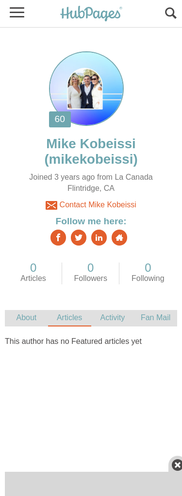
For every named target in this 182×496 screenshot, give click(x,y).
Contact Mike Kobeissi (91, 205)
